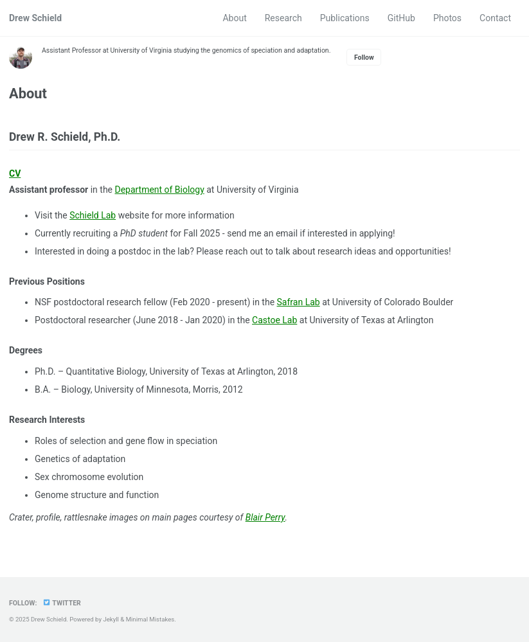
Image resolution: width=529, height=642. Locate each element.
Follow (364, 57)
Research (283, 18)
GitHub (401, 18)
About (234, 18)
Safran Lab (298, 302)
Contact (495, 18)
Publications (345, 18)
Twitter (61, 603)
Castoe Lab (274, 320)
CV (15, 173)
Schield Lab (92, 215)
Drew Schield (35, 18)
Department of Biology (160, 189)
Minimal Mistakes (150, 619)
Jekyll (111, 619)
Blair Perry (265, 517)
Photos (447, 18)
